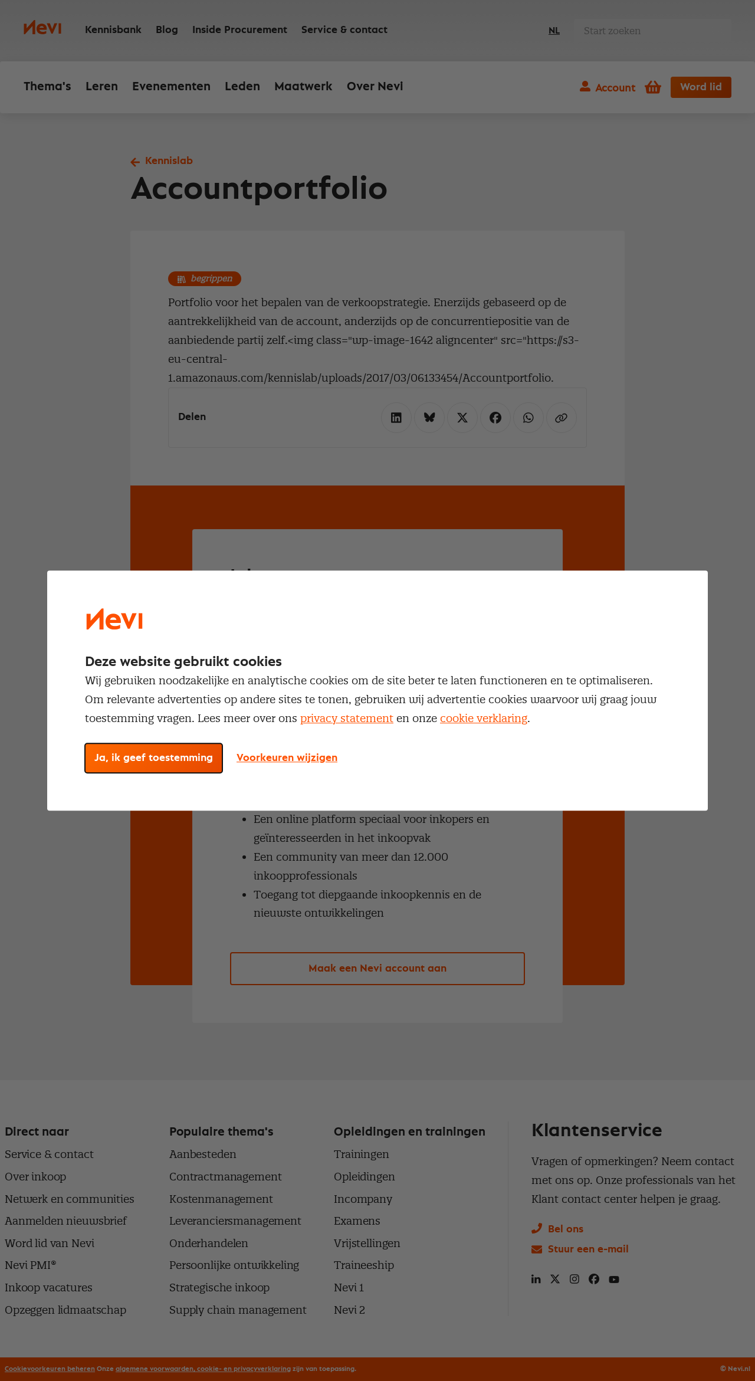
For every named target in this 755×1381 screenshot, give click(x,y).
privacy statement (346, 718)
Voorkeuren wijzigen (287, 758)
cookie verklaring (483, 718)
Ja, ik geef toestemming (153, 758)
